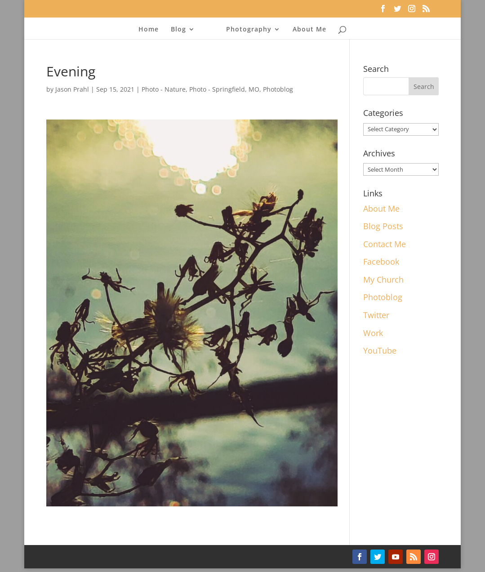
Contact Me (384, 244)
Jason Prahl (72, 89)
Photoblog (278, 89)
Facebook (381, 261)
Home (148, 29)
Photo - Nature (164, 89)
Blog (178, 29)
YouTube (379, 350)
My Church (383, 279)
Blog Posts (383, 226)
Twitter (376, 315)
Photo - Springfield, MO (224, 89)
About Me (309, 29)
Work (373, 333)
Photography (248, 29)
